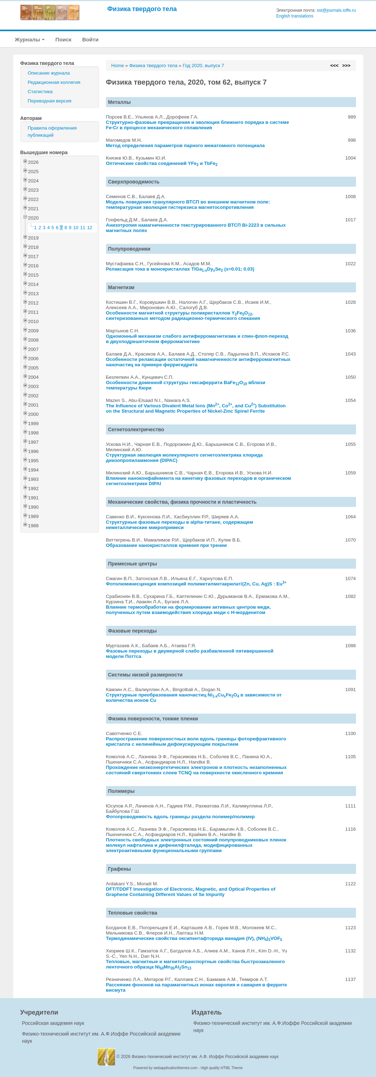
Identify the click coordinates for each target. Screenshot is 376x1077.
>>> (346, 65)
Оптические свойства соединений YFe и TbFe (162, 163)
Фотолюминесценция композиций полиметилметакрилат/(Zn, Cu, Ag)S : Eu (196, 584)
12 (89, 227)
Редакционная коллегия (54, 82)
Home (117, 65)
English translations (294, 16)
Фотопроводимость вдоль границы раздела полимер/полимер (180, 816)
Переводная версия (49, 101)
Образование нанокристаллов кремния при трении (166, 545)
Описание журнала (49, 73)
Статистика (40, 91)
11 (82, 227)
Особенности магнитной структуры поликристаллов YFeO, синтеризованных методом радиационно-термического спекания (183, 315)
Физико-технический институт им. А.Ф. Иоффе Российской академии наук (205, 1056)
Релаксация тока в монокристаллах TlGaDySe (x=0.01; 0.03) (180, 269)
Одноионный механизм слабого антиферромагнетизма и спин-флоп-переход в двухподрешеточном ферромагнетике (197, 338)
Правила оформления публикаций (52, 131)
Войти (90, 39)
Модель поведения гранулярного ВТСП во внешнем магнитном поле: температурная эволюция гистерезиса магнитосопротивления (188, 204)
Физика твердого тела (142, 9)
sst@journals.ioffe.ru (336, 10)
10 (76, 227)
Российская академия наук (53, 1023)
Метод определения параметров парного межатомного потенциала (185, 145)
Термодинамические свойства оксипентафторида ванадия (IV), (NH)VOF (194, 938)
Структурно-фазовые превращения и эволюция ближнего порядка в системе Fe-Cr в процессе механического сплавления (197, 125)
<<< (334, 65)
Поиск (63, 39)
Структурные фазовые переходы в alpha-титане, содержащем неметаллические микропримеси (179, 524)
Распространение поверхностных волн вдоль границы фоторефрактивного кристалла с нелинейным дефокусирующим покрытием (196, 741)
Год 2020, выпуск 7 (203, 65)
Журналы (30, 39)
